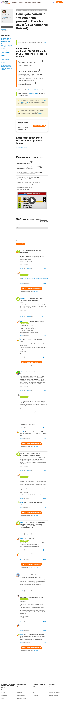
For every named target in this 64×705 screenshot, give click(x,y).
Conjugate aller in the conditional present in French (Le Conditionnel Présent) (6, 67)
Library (22, 10)
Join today (36, 291)
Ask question (20, 244)
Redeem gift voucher (21, 698)
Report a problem (4, 30)
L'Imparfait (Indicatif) (33, 93)
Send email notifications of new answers (27, 241)
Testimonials (4, 695)
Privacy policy (4, 704)
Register (19, 686)
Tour (2, 689)
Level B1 (31, 10)
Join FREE (59, 2)
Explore (21, 2)
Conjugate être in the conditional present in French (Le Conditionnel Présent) (6, 53)
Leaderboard (4, 692)
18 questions (3, 29)
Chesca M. (24, 298)
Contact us (35, 695)
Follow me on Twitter (53, 695)
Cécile (22, 402)
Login (18, 689)
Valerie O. (23, 439)
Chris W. (23, 273)
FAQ (34, 686)
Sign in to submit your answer (31, 289)
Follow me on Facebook (54, 692)
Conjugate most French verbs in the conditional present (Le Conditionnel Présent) (6, 46)
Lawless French (28, 2)
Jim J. (22, 343)
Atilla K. (22, 512)
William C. (23, 376)
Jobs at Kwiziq (36, 689)
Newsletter (19, 692)
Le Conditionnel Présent (36, 41)
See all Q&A (44, 221)
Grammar (26, 10)
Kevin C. (23, 588)
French (18, 10)
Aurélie (22, 614)
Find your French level (39, 125)
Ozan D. (23, 653)
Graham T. (23, 532)
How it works (15, 2)
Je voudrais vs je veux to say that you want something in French (6, 40)
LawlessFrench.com (53, 689)
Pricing (35, 2)
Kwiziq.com (51, 686)
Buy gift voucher (21, 695)
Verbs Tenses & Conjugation (39, 10)
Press (34, 692)
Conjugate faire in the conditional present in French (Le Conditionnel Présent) (6, 60)
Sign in (39, 2)
